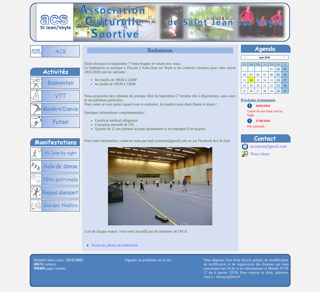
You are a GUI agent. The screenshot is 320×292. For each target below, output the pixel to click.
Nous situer (259, 154)
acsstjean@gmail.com (268, 146)
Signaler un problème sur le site (148, 260)
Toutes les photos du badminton (115, 245)
